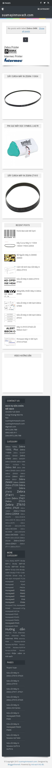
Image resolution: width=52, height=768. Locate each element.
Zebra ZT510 (15, 501)
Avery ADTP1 (15, 561)
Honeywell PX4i (15, 599)
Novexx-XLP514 (19, 647)
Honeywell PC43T (15, 581)
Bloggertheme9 (14, 764)
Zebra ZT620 (12, 507)
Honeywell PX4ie (15, 602)
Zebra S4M (21, 461)
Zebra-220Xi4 (12, 513)
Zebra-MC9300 (11, 534)
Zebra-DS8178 (10, 520)
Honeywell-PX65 (11, 626)
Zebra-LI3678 (20, 520)
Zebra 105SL (11, 446)
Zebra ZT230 (11, 485)
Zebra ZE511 (18, 476)
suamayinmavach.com (15, 420)
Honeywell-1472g (19, 608)
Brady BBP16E (18, 564)
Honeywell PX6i (10, 605)
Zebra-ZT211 (15, 546)
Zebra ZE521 (11, 479)
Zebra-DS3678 (20, 517)
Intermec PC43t (11, 633)
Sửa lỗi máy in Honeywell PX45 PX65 (13, 716)
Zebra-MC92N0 (20, 532)
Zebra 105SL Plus (15, 448)
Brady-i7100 (15, 572)
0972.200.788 (11, 429)
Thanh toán (11, 667)
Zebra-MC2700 (20, 526)
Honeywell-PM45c (12, 620)
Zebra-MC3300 (11, 529)
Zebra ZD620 (11, 473)
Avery (7, 561)
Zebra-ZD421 (19, 540)
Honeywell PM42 (15, 590)
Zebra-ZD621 (11, 543)
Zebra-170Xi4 (19, 511)
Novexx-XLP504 (11, 644)
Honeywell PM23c (15, 587)
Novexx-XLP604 (10, 650)
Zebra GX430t (10, 461)
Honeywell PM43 (15, 593)
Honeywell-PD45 (11, 614)
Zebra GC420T (19, 453)
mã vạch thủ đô (37, 764)
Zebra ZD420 (10, 470)
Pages (7, 3)
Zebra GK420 (11, 456)
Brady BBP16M (11, 567)
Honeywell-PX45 (12, 623)
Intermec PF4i (11, 638)
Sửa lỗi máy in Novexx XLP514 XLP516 (13, 746)
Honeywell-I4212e (12, 611)
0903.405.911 (11, 432)
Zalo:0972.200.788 (13, 435)
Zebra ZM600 (19, 482)
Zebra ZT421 (18, 498)
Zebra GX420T (19, 459)
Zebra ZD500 (20, 471)
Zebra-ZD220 (14, 538)
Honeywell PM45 (15, 596)
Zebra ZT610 (15, 504)
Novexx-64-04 (19, 641)
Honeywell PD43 (15, 584)
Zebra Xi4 (10, 467)
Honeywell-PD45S (12, 617)
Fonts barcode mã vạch (26, 231)
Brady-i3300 (15, 570)
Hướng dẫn (15, 629)
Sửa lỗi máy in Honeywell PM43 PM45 (13, 727)
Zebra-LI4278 (9, 523)
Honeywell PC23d (19, 579)
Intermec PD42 (18, 635)
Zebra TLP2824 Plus (15, 465)
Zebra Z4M (21, 468)
